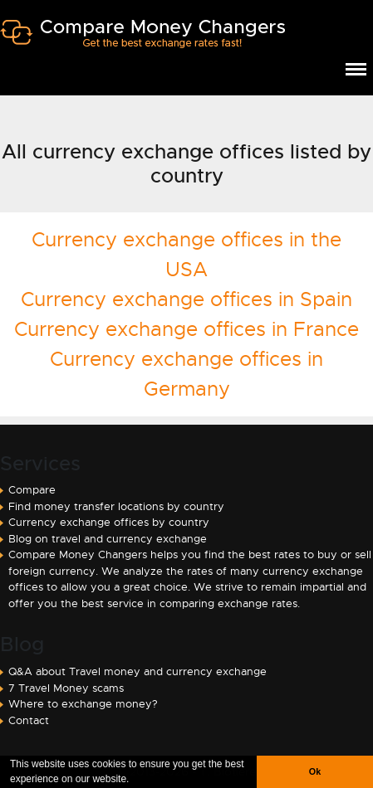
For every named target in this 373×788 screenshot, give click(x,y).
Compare (32, 490)
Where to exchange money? (83, 704)
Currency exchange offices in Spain (186, 299)
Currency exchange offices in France (186, 329)
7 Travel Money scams (66, 688)
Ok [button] (315, 771)
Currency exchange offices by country (108, 522)
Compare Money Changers (142, 40)
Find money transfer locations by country (116, 506)
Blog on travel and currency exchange (107, 539)
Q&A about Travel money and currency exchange (137, 671)
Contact (28, 720)
